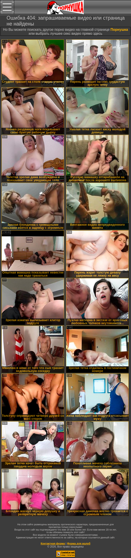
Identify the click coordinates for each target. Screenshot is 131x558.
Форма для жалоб (79, 543)
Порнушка (119, 29)
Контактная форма (53, 543)
